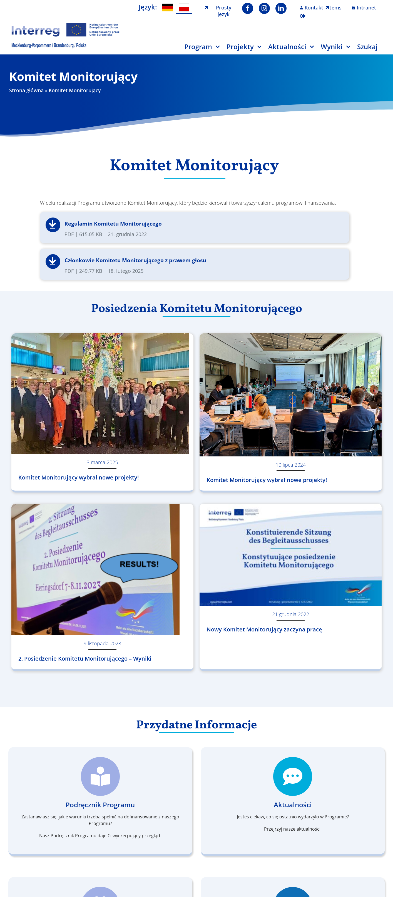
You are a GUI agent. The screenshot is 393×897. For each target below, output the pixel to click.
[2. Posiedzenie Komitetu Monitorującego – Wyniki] (102, 569)
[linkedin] (281, 8)
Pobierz (53, 225)
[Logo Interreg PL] (65, 24)
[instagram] (264, 8)
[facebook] (247, 8)
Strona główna (26, 90)
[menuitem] (167, 7)
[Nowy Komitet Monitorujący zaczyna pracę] (291, 555)
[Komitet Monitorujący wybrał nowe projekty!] (102, 393)
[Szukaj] (371, 48)
